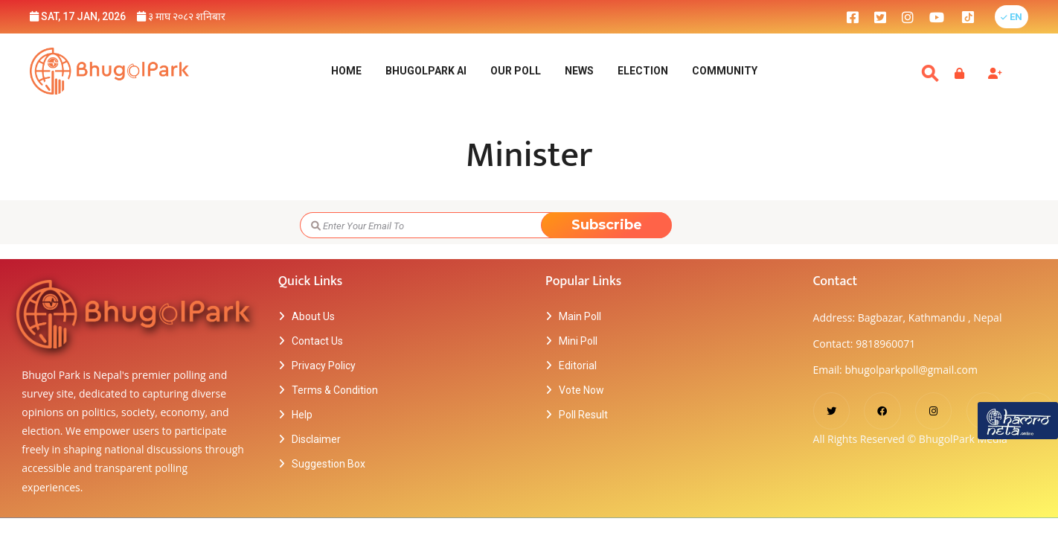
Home (346, 71)
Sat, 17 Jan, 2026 (78, 16)
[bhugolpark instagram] (908, 16)
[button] (1011, 16)
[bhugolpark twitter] (880, 16)
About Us (313, 316)
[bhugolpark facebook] (853, 16)
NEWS (579, 71)
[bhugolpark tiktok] (975, 16)
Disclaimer (316, 439)
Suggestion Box (328, 464)
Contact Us (317, 341)
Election (643, 71)
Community (724, 71)
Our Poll (515, 71)
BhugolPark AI (426, 71)
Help (302, 415)
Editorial (578, 365)
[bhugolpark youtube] (936, 16)
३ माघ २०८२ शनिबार (181, 16)
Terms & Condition (335, 390)
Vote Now (581, 390)
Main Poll (580, 316)
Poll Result (583, 415)
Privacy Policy (324, 365)
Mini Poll (578, 341)
